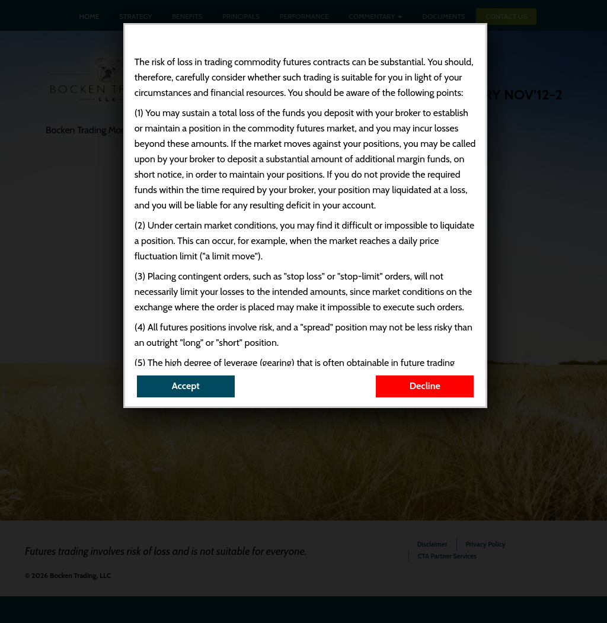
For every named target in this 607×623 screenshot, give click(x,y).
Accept (186, 385)
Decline (425, 385)
